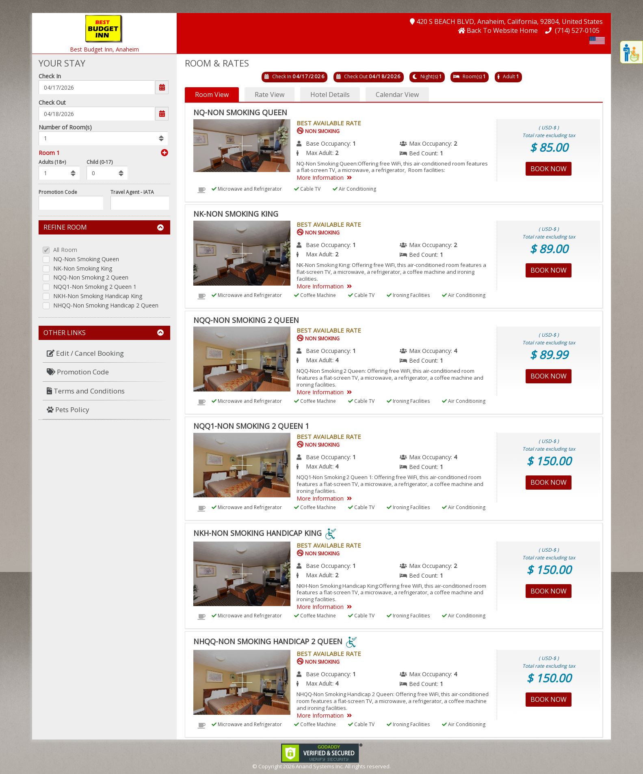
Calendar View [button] (397, 94)
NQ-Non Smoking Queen (86, 259)
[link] (321, 752)
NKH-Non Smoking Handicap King (97, 296)
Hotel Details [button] (330, 94)
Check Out (52, 102)
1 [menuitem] (354, 143)
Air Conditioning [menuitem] (354, 188)
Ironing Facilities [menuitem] (408, 295)
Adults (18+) (52, 162)
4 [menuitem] (455, 351)
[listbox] (103, 138)
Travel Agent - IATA (132, 192)
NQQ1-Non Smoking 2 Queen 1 (94, 287)
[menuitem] (104, 353)
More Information (326, 177)
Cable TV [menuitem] (307, 188)
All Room (65, 250)
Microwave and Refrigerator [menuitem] (247, 188)
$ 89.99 (549, 354)
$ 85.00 (549, 147)
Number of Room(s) (65, 127)
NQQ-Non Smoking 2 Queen (90, 277)
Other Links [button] (103, 332)
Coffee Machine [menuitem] (315, 295)
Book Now (548, 168)
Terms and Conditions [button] (86, 391)
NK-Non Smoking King (82, 268)
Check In (50, 76)
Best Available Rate (329, 123)
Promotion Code (58, 192)
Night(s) (429, 76)
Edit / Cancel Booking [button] (85, 353)
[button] (104, 28)
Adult (509, 76)
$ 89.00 (549, 248)
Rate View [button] (269, 94)
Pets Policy (68, 409)
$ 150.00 (548, 461)
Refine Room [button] (103, 227)
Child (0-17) (100, 162)
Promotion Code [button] (78, 371)
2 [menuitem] (455, 143)
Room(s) (472, 76)
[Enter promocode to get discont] (71, 203)
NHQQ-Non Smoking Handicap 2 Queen (105, 305)
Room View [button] (212, 94)
